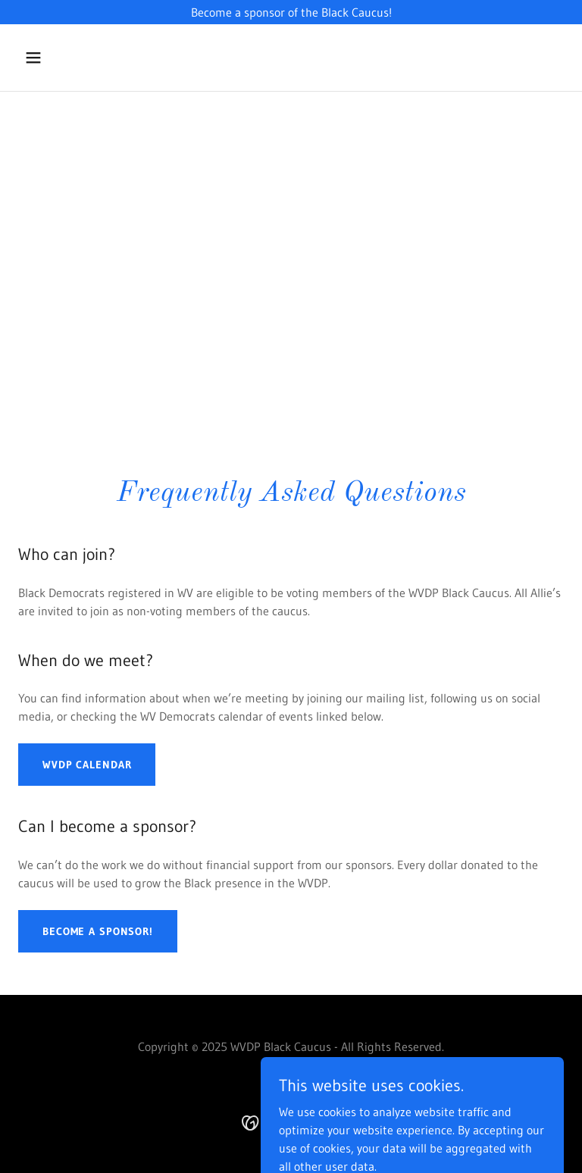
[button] (59, 57)
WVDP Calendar (86, 764)
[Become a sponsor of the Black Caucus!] (291, 12)
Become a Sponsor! (97, 931)
